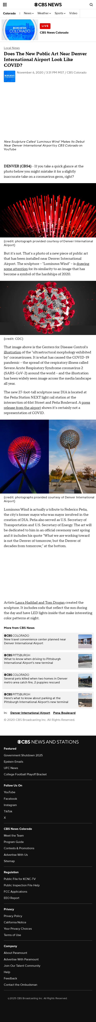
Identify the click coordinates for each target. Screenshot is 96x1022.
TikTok (8, 811)
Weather (44, 13)
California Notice (15, 922)
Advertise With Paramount (21, 959)
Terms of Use (12, 935)
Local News (12, 48)
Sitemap (9, 861)
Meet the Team (14, 835)
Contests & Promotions (19, 848)
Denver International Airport (30, 713)
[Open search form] (91, 4)
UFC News (11, 768)
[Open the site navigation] (18, 4)
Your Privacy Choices (18, 928)
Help (7, 972)
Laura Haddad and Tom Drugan (40, 602)
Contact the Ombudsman (20, 984)
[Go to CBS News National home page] (48, 5)
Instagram (10, 805)
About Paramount (15, 952)
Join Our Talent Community (22, 965)
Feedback (10, 978)
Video (73, 13)
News (29, 13)
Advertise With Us (16, 854)
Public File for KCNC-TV (20, 879)
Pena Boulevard (64, 713)
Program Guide (14, 841)
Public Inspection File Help (22, 885)
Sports (60, 13)
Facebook (10, 798)
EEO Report (11, 898)
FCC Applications (15, 891)
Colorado (9, 13)
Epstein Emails (13, 761)
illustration (12, 352)
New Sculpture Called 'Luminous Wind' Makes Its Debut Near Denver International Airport (44, 143)
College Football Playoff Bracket (25, 774)
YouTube (10, 149)
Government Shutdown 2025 (23, 755)
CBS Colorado (68, 145)
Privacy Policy (13, 916)
